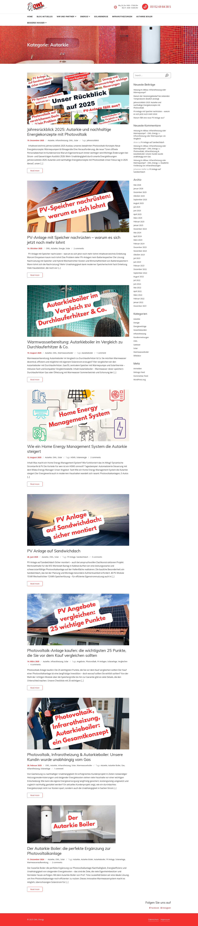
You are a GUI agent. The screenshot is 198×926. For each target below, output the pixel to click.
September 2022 (140, 273)
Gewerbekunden (140, 330)
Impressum (165, 919)
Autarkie (51, 140)
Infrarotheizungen (122, 16)
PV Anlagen (101, 661)
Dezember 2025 (140, 192)
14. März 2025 (33, 661)
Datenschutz (153, 919)
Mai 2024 (137, 232)
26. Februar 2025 (34, 765)
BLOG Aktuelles (45, 16)
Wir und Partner (65, 16)
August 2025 (138, 203)
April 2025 (137, 214)
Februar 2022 (138, 298)
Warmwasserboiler (65, 353)
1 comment (101, 353)
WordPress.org (139, 379)
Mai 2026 (137, 185)
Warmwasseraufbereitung (37, 862)
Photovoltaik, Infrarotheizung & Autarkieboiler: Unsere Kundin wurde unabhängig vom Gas (75, 757)
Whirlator (137, 355)
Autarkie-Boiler (114, 765)
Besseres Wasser (36, 23)
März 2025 (137, 218)
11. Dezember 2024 (35, 859)
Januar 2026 (138, 188)
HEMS (73, 457)
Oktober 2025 (139, 196)
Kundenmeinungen (141, 337)
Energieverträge (139, 326)
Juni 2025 (137, 210)
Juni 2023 (137, 262)
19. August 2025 (34, 353)
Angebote (81, 661)
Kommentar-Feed (140, 376)
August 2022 (138, 276)
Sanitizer (136, 344)
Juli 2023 (136, 258)
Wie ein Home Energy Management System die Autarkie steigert (77, 449)
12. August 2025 (34, 457)
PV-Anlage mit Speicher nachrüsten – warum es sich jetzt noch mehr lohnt (73, 240)
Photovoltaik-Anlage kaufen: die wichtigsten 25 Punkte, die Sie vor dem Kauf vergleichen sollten (76, 653)
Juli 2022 (136, 280)
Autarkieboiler (87, 353)
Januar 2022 (138, 302)
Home (30, 16)
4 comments (35, 664)
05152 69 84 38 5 (160, 6)
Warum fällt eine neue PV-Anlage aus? (148, 118)
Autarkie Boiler (144, 16)
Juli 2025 (136, 207)
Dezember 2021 (140, 306)
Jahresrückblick (93, 140)
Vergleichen (122, 661)
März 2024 (137, 240)
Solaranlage (112, 661)
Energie (84, 16)
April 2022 (137, 291)
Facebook (154, 908)
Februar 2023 (138, 265)
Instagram (165, 908)
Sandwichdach (82, 557)
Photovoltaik (91, 661)
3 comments (97, 557)
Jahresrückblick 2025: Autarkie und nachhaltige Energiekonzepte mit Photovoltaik (69, 132)
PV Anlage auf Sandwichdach (53, 550)
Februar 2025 (138, 221)
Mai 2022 (137, 287)
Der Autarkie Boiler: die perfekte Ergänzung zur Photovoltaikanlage (68, 851)
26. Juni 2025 (32, 557)
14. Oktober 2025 (34, 248)
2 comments (79, 248)
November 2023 (140, 251)
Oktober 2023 (139, 254)
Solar (76, 140)
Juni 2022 (137, 284)
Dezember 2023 (140, 247)
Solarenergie (101, 16)
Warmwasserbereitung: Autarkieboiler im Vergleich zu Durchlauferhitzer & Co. (74, 344)
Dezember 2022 (140, 269)
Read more (34, 170)
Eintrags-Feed (139, 372)
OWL (71, 140)
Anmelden (137, 368)
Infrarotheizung (61, 140)
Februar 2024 (138, 243)
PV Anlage (71, 557)
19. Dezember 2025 (35, 140)
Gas (123, 765)
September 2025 (140, 199)
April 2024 (137, 236)
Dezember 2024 (140, 229)
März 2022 (137, 295)
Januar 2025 (138, 225)
